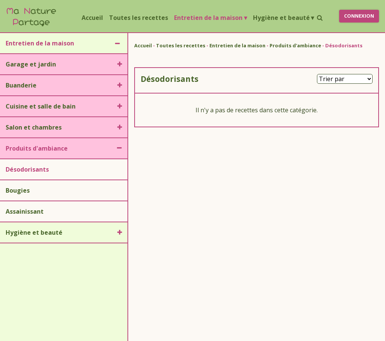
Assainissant (25, 211)
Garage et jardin (31, 64)
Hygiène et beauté (283, 18)
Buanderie (21, 85)
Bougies (18, 190)
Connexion (359, 15)
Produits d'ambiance (37, 148)
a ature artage (31, 16)
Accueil (94, 17)
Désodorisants (27, 169)
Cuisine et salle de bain (41, 106)
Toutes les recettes (138, 18)
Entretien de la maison (210, 18)
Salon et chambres (34, 127)
